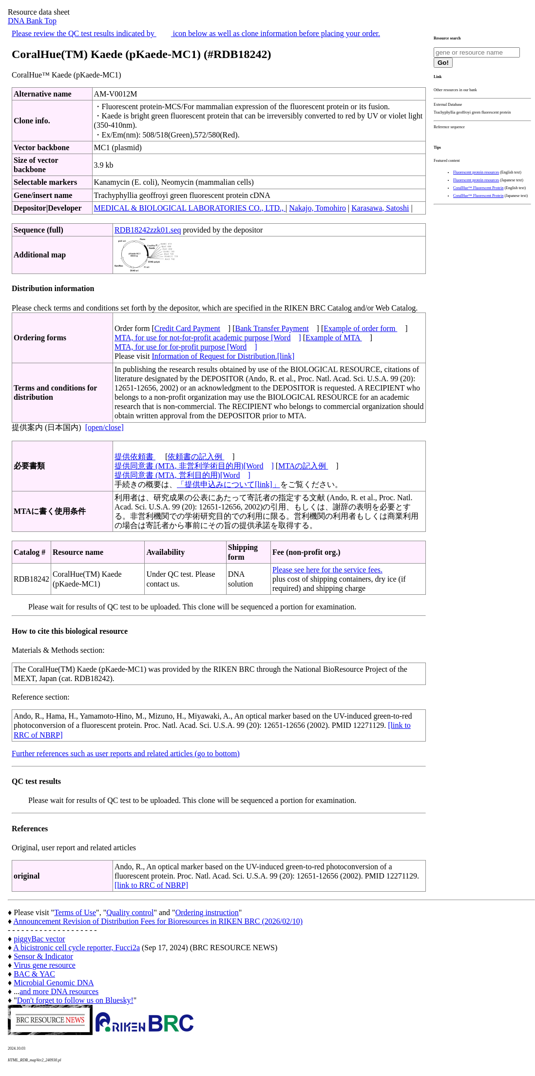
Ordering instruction (207, 912)
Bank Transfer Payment (272, 328)
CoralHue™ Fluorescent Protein (478, 188)
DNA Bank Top (32, 21)
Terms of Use (75, 912)
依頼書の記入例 (196, 456)
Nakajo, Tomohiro (317, 208)
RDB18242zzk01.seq (148, 230)
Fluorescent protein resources (476, 172)
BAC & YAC (34, 974)
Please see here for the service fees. (327, 570)
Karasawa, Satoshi (380, 208)
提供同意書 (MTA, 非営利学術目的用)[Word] (194, 466)
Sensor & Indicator (43, 956)
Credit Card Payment (187, 328)
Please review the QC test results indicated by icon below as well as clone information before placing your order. (196, 33)
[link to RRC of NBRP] (151, 885)
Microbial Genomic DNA (54, 982)
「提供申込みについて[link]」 (228, 484)
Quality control (129, 912)
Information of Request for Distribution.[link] (223, 356)
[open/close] (104, 427)
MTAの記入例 (303, 466)
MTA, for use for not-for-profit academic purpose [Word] (208, 337)
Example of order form (360, 328)
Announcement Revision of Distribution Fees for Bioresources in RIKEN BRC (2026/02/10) (158, 921)
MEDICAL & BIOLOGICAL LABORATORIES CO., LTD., (190, 208)
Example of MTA (334, 337)
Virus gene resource (45, 965)
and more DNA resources (58, 991)
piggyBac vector (39, 939)
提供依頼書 (135, 456)
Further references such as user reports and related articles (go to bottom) (126, 753)
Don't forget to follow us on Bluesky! (75, 1000)
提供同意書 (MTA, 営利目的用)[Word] (182, 475)
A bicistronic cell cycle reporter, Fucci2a (76, 947)
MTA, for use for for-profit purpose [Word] (186, 347)
